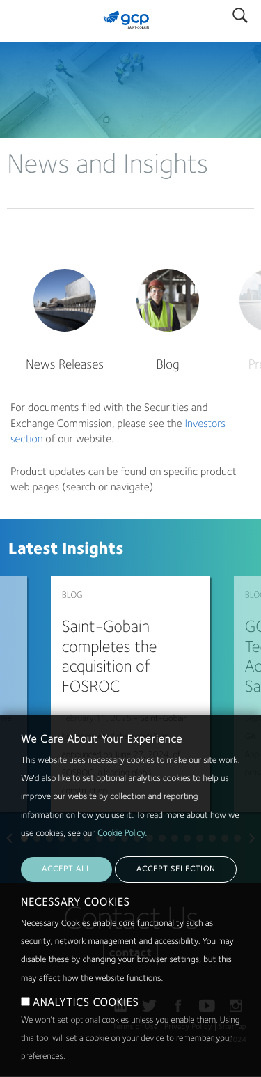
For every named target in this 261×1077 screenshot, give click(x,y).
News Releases (65, 365)
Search (240, 12)
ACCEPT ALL (66, 869)
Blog (167, 365)
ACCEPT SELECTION (175, 869)
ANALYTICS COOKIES (86, 1003)
